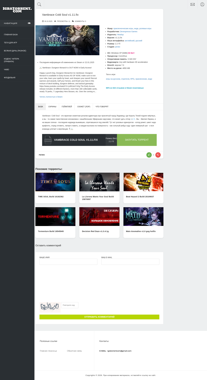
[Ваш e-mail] (130, 262)
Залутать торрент (137, 139)
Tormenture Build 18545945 (51, 231)
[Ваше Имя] (68, 262)
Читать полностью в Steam (50, 97)
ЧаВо (6, 69)
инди (136, 28)
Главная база (11, 34)
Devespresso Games (128, 31)
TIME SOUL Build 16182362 (50, 197)
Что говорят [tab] (102, 107)
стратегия (125, 79)
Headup (120, 34)
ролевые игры (145, 28)
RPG (132, 79)
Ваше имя (44, 257)
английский (130, 41)
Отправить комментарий (99, 317)
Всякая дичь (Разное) (15, 51)
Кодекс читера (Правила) (11, 60)
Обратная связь (74, 351)
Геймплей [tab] (67, 107)
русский (139, 41)
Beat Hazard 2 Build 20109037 (140, 197)
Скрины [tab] (52, 107)
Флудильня (9, 78)
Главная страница (48, 351)
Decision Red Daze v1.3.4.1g (95, 231)
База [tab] (40, 107)
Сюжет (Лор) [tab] (83, 107)
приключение (141, 79)
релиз (117, 47)
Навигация (17, 23)
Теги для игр (10, 43)
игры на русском (113, 79)
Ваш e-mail (106, 257)
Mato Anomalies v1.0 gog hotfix (141, 231)
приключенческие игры (123, 28)
